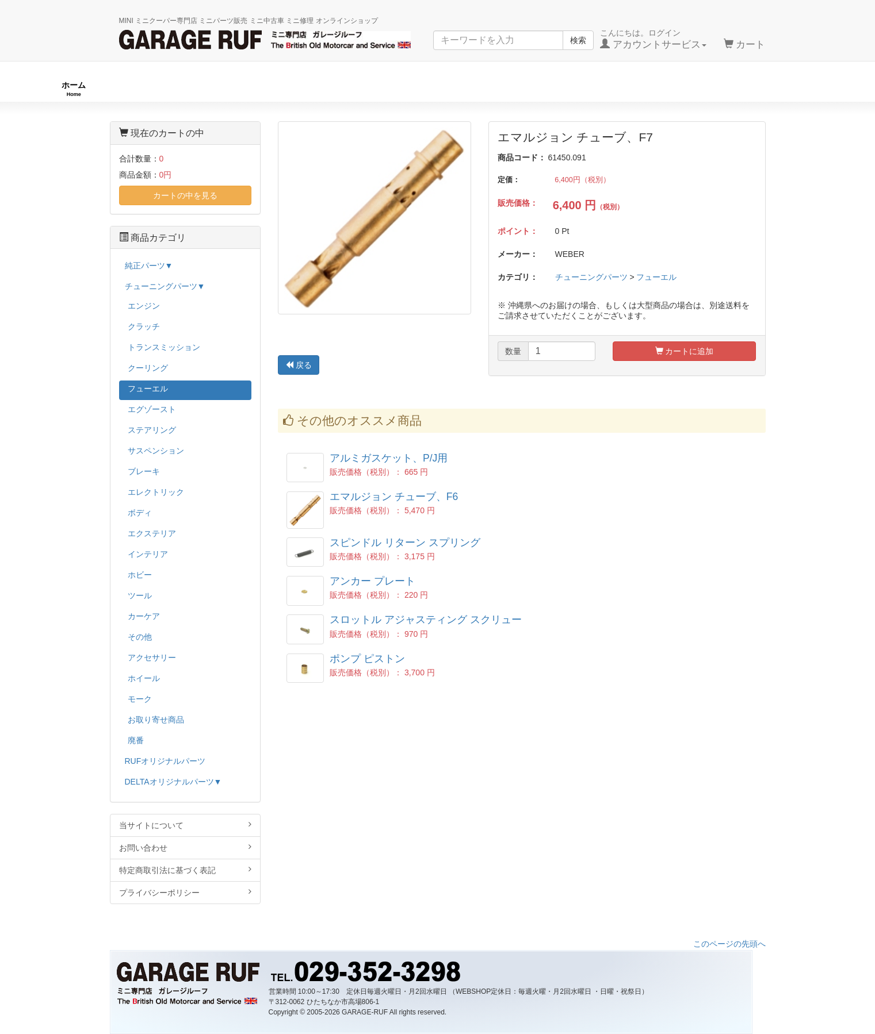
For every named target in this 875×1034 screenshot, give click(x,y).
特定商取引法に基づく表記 (185, 870)
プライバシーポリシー (185, 892)
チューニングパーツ (442, 88)
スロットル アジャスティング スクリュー (426, 619)
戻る (298, 365)
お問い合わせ (185, 847)
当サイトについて (185, 825)
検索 (578, 40)
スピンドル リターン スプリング (405, 542)
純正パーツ (621, 88)
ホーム (74, 88)
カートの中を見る (185, 195)
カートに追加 (684, 351)
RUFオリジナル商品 (245, 88)
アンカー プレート (372, 581)
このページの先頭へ (729, 943)
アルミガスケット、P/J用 (389, 458)
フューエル (656, 277)
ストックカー (789, 88)
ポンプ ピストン (367, 658)
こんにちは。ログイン (653, 39)
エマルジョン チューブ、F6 (394, 496)
